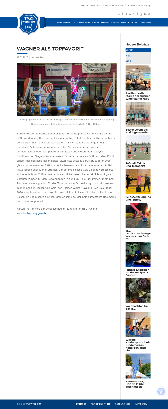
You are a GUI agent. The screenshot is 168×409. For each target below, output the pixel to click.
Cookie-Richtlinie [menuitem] (101, 404)
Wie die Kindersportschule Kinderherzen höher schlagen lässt (138, 345)
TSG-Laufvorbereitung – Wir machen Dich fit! (138, 235)
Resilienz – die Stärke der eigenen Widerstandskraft (138, 96)
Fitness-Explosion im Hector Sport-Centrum (137, 273)
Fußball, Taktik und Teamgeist (135, 164)
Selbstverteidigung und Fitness (138, 198)
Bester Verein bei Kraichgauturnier (137, 131)
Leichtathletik (37, 57)
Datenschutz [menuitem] (123, 404)
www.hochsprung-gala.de (31, 213)
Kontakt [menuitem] (81, 404)
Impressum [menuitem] (141, 404)
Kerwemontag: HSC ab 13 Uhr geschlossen (135, 384)
